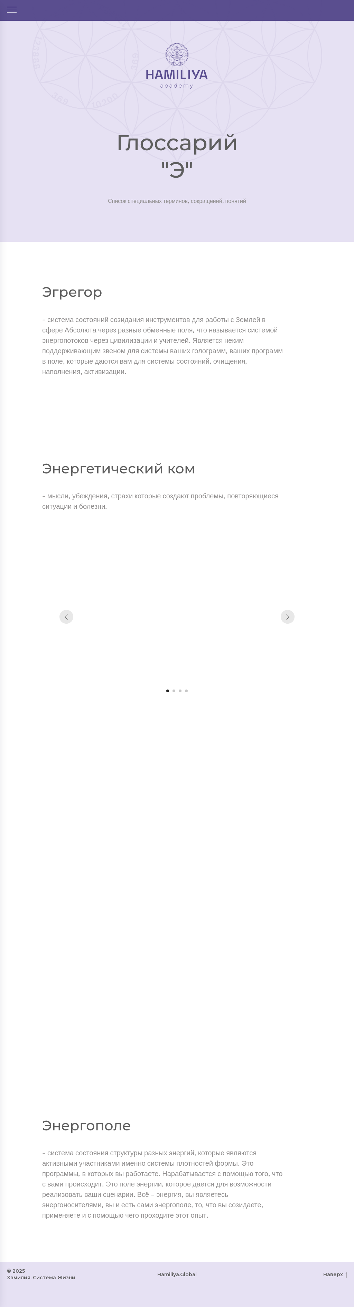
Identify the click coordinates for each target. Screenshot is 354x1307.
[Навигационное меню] (12, 10)
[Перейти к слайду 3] (180, 691)
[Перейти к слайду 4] (186, 691)
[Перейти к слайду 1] (167, 691)
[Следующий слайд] (288, 617)
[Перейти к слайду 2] (174, 691)
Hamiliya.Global (177, 1274)
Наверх (335, 1274)
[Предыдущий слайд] (66, 617)
